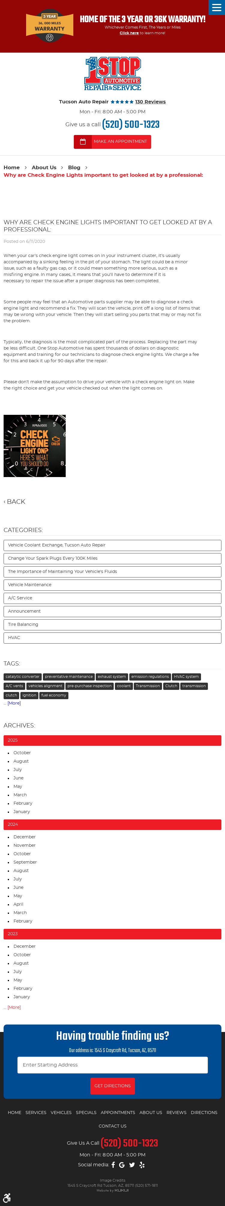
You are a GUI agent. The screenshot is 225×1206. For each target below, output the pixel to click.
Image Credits (112, 1180)
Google (122, 1165)
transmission (194, 686)
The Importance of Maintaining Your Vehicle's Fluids (62, 572)
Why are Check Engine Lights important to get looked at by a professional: (103, 175)
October (22, 753)
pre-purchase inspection (90, 686)
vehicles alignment (45, 686)
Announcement (24, 611)
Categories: (23, 530)
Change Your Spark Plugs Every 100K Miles (53, 558)
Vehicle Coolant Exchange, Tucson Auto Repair (57, 545)
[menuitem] (14, 1113)
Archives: (19, 726)
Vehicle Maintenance (29, 585)
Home (12, 167)
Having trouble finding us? (112, 1037)
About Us (44, 167)
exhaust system (112, 676)
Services (36, 1113)
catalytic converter (23, 676)
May (18, 787)
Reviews (176, 1113)
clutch (11, 695)
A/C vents (14, 686)
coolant (124, 686)
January (22, 812)
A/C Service (20, 598)
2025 (13, 740)
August (21, 761)
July (18, 770)
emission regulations (150, 676)
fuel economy (53, 695)
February (23, 803)
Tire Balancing (23, 625)
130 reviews (150, 101)
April (18, 904)
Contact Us (113, 1126)
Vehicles (61, 1113)
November (25, 845)
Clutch (171, 686)
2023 (13, 934)
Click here (129, 33)
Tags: (12, 664)
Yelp (142, 1165)
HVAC (14, 638)
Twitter (132, 1165)
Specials (86, 1113)
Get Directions (112, 1086)
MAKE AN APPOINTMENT (120, 141)
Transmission (148, 686)
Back (16, 502)
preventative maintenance (69, 676)
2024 (13, 824)
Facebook (113, 1165)
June (18, 778)
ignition (29, 695)
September (25, 862)
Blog (74, 167)
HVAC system (186, 676)
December (25, 837)
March (20, 795)
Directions (204, 1113)
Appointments (118, 1113)
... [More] (12, 703)
